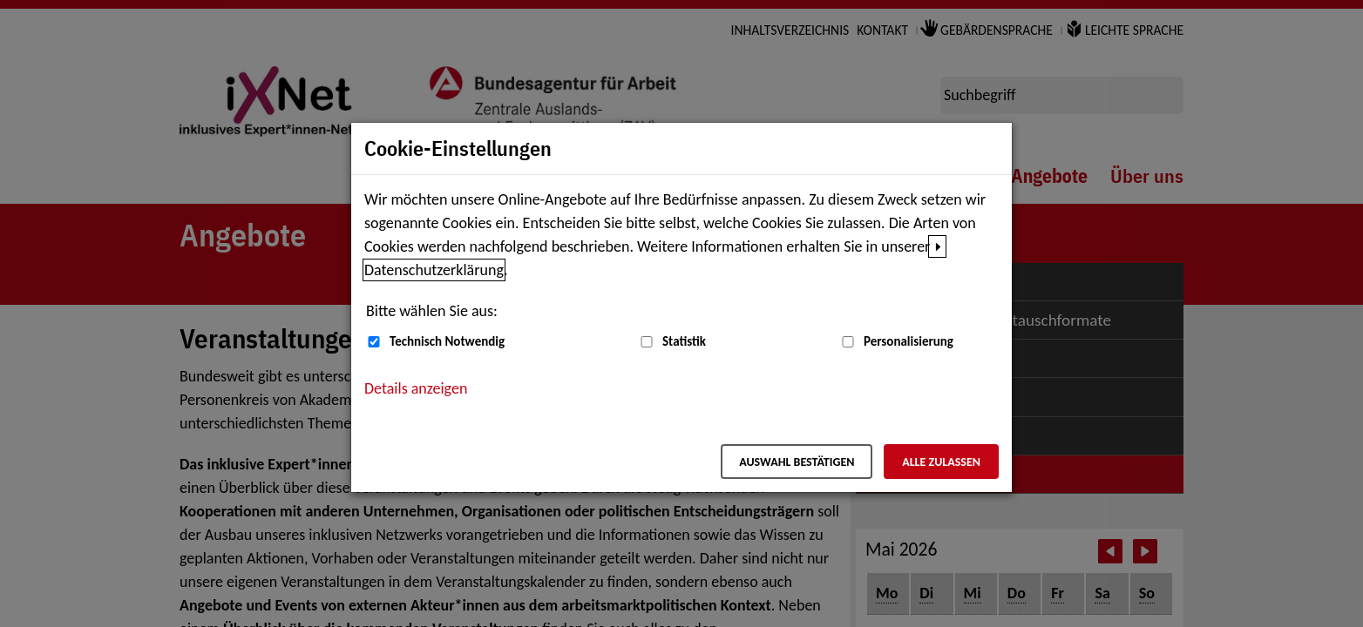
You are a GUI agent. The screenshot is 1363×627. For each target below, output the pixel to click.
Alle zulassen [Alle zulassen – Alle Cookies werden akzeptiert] (941, 462)
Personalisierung (908, 341)
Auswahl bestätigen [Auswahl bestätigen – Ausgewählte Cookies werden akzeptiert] (796, 462)
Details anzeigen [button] (415, 388)
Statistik (684, 341)
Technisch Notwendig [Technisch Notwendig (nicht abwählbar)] (447, 341)
